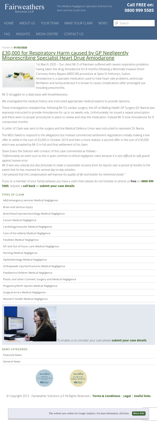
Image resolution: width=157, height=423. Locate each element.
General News (11, 361)
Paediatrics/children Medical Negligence (27, 272)
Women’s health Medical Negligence (25, 299)
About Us (27, 23)
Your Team (50, 23)
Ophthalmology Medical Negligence (25, 259)
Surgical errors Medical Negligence (24, 292)
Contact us (73, 34)
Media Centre (47, 34)
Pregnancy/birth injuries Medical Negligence (30, 286)
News (102, 23)
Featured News (12, 355)
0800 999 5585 (139, 10)
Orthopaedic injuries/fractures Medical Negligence (34, 266)
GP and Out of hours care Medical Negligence (31, 246)
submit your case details (129, 340)
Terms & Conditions (106, 396)
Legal (127, 396)
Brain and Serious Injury (18, 207)
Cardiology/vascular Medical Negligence (27, 226)
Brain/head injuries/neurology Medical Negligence (34, 213)
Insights (23, 34)
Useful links (142, 396)
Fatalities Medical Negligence (21, 240)
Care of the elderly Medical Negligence (26, 233)
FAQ (7, 34)
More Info (138, 413)
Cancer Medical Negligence (19, 220)
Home (8, 23)
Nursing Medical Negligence (20, 253)
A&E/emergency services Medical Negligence (30, 200)
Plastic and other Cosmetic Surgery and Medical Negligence (39, 279)
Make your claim (78, 23)
